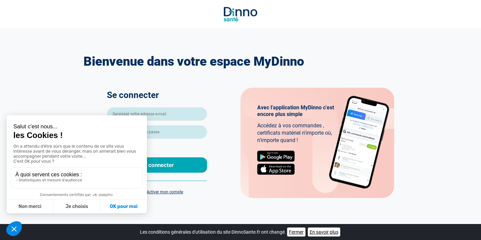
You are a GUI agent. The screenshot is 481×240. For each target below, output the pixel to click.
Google (276, 156)
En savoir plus (324, 232)
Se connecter (157, 165)
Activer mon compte (165, 192)
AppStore (276, 169)
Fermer (296, 232)
